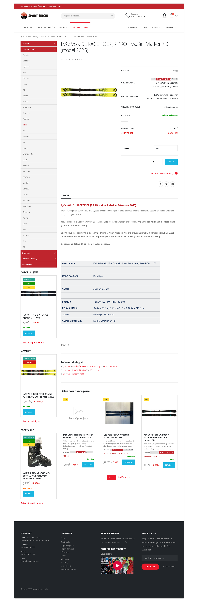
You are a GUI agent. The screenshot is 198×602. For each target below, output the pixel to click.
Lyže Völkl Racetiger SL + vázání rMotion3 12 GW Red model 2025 (38, 395)
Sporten (26, 212)
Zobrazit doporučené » (32, 342)
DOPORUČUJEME (29, 272)
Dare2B (26, 189)
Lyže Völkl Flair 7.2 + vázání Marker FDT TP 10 (35, 316)
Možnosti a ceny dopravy (164, 173)
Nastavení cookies (68, 569)
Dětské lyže (94, 370)
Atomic (25, 55)
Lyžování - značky (31, 37)
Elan (24, 72)
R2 (24, 247)
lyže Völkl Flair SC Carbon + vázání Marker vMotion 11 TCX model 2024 (158, 437)
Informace (65, 559)
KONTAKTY (170, 27)
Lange (25, 148)
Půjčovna (65, 552)
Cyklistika (26, 253)
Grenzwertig (28, 154)
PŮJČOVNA (132, 27)
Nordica (26, 101)
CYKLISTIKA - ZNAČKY (46, 27)
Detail (29, 333)
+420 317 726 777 (28, 547)
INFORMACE (157, 27)
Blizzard (26, 61)
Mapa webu (66, 566)
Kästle (25, 96)
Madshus (27, 206)
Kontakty (64, 562)
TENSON (26, 177)
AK (24, 142)
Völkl (42, 37)
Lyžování (25, 43)
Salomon (26, 113)
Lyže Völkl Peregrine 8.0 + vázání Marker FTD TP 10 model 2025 (78, 436)
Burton (26, 235)
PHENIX (26, 165)
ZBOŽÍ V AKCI (28, 430)
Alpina (25, 218)
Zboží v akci (65, 542)
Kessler (26, 136)
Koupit (28, 494)
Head (25, 84)
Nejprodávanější (67, 549)
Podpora (134, 14)
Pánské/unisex (110, 366)
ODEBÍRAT (150, 566)
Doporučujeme (67, 545)
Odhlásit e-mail (168, 566)
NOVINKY (26, 351)
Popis (66, 195)
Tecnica (26, 119)
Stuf (24, 241)
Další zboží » (123, 477)
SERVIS (144, 27)
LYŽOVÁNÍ (63, 27)
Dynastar (26, 66)
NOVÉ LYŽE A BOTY (80, 366)
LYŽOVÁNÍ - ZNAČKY (80, 27)
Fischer (26, 78)
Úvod (63, 538)
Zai (24, 130)
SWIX (25, 224)
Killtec (25, 194)
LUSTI (25, 160)
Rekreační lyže (96, 366)
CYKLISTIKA (27, 27)
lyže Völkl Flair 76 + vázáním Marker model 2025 (116, 436)
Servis (63, 555)
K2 (24, 90)
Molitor (26, 183)
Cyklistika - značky (29, 259)
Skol (24, 229)
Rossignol (27, 107)
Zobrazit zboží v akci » (32, 503)
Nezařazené (27, 264)
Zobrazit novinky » (30, 421)
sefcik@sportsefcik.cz (30, 561)
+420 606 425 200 (28, 554)
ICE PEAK (26, 171)
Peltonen (27, 200)
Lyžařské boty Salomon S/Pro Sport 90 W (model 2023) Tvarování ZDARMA (37, 475)
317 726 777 (138, 16)
